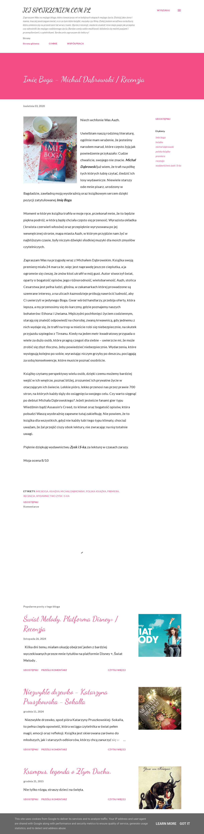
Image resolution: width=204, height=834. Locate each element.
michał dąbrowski (165, 146)
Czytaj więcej (117, 670)
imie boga (160, 137)
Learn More (166, 824)
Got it (185, 824)
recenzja (160, 160)
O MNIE (53, 43)
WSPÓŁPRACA (75, 43)
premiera (160, 156)
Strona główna (31, 43)
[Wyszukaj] (163, 10)
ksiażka (159, 142)
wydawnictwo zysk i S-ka (168, 165)
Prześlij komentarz (54, 670)
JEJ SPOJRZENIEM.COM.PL (57, 10)
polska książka (163, 151)
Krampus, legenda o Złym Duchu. (67, 771)
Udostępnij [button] (163, 118)
